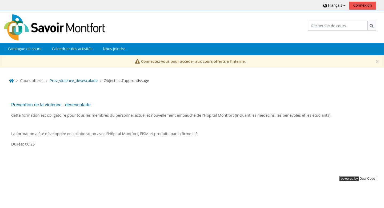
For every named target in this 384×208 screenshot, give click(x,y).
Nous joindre (114, 48)
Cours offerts (31, 80)
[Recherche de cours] (338, 25)
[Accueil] (54, 26)
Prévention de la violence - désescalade (51, 104)
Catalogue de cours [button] (24, 48)
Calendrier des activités (72, 48)
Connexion (362, 5)
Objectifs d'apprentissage (126, 80)
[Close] (377, 61)
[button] (333, 5)
